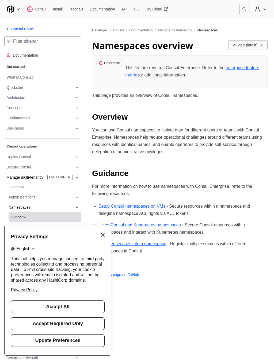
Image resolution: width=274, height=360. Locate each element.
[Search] (244, 9)
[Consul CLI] (137, 9)
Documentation (141, 30)
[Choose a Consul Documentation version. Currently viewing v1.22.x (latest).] (248, 45)
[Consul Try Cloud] (157, 9)
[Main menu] (13, 9)
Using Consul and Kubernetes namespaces (139, 225)
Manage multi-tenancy (175, 30)
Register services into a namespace (132, 243)
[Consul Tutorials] (76, 9)
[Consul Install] (58, 9)
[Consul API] (124, 9)
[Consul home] (37, 9)
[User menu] (260, 9)
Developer (100, 30)
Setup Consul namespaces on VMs (131, 206)
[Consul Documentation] (102, 9)
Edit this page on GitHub (115, 275)
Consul (118, 30)
